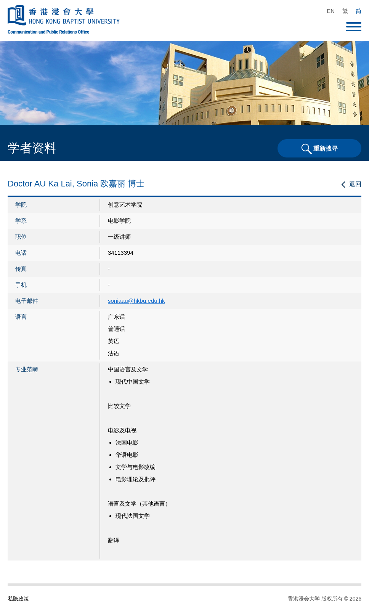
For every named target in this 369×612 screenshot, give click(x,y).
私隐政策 (18, 599)
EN (331, 11)
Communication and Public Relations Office (48, 32)
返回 (355, 184)
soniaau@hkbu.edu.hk (136, 300)
